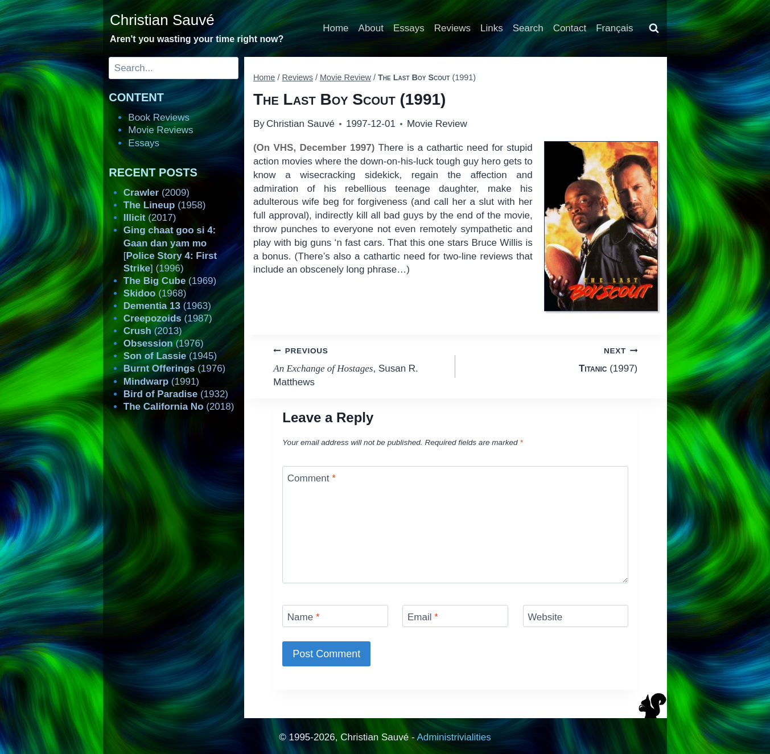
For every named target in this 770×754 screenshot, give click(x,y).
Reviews (452, 28)
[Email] (455, 616)
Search (528, 28)
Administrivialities (454, 737)
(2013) (152, 331)
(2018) (178, 406)
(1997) (551, 359)
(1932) (175, 394)
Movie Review (437, 123)
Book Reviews (159, 117)
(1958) (164, 205)
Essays (409, 28)
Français (614, 28)
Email (422, 617)
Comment (311, 478)
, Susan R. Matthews (359, 366)
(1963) (167, 305)
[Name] (335, 616)
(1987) (167, 318)
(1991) (161, 381)
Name (303, 617)
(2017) (149, 217)
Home (335, 28)
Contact (570, 28)
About (371, 28)
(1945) (170, 356)
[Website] (576, 616)
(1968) (155, 293)
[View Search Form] (654, 28)
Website (545, 617)
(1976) (163, 343)
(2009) (156, 192)
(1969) (169, 280)
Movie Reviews (160, 130)
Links (491, 28)
